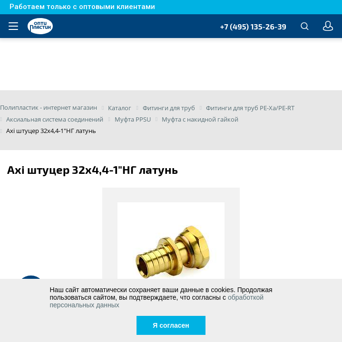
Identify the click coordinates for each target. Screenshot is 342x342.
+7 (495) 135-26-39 (253, 26)
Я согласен (171, 325)
